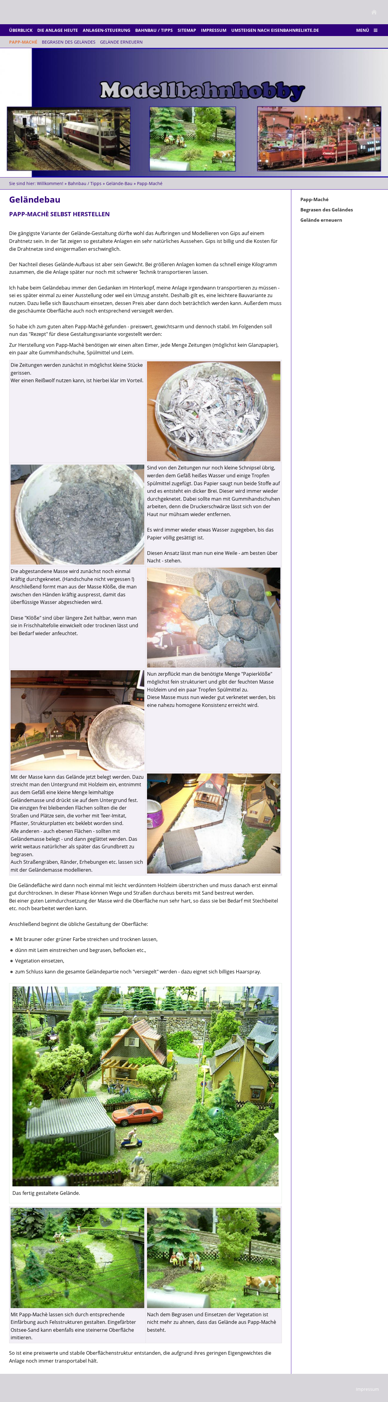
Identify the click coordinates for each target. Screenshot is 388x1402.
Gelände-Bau (119, 183)
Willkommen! (50, 183)
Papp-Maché (149, 183)
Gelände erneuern (321, 220)
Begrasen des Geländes (326, 210)
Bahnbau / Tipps (85, 183)
